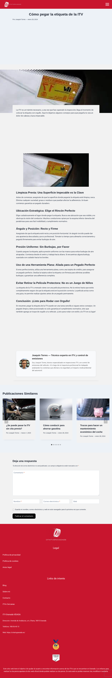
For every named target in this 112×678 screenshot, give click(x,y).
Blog (4, 585)
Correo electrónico (51, 501)
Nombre (18, 501)
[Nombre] (26, 501)
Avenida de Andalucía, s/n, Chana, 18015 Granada (28, 621)
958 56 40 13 (14, 627)
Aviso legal (7, 567)
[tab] (51, 444)
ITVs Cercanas (9, 604)
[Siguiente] (106, 421)
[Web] (85, 501)
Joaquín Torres (20, 19)
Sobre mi (6, 591)
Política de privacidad (11, 555)
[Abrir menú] (107, 4)
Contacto (6, 598)
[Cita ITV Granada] (11, 4)
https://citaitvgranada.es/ (16, 632)
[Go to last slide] (6, 421)
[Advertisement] (56, 49)
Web (75, 501)
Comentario (19, 473)
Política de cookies (10, 561)
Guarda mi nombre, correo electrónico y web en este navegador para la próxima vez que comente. (50, 509)
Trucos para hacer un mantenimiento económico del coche (91, 428)
